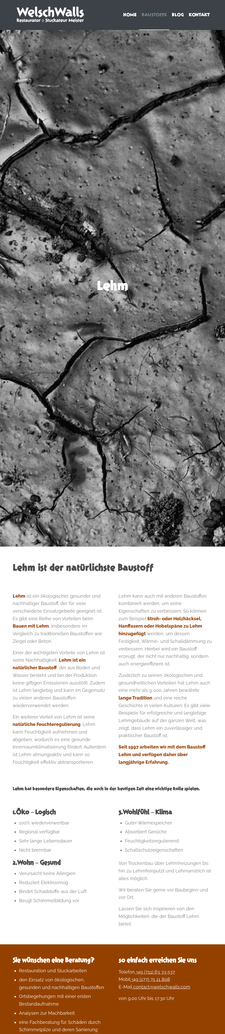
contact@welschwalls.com (161, 987)
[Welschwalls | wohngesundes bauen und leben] (51, 15)
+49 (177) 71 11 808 (150, 979)
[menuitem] (130, 15)
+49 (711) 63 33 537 (155, 972)
